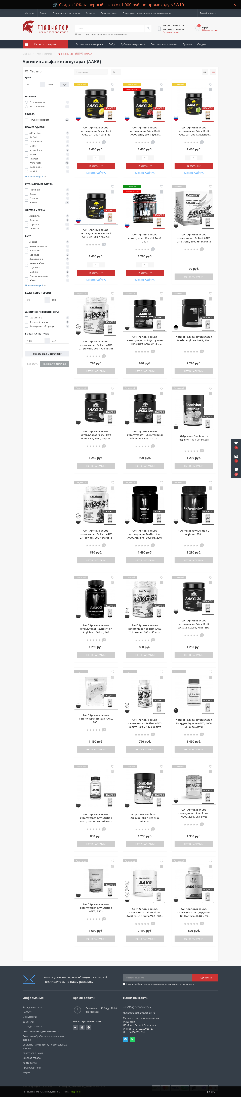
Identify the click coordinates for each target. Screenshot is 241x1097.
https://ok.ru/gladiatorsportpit (82, 1027)
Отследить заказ (109, 13)
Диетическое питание (164, 44)
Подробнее (76, 1091)
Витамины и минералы (89, 44)
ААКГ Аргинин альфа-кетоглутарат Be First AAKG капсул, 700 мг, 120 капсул (145, 723)
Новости (27, 1011)
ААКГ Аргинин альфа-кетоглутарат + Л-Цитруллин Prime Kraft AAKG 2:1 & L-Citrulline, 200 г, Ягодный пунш (145, 438)
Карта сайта (30, 1062)
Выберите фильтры (54, 363)
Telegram (125, 1039)
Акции (79, 52)
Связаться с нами (33, 1053)
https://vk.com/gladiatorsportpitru (75, 1027)
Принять (210, 1091)
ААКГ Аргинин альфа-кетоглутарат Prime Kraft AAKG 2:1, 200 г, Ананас (96, 131)
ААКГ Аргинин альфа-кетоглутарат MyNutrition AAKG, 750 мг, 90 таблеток (96, 818)
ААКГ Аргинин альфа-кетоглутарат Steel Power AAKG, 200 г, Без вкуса (194, 813)
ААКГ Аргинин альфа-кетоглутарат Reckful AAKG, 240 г (145, 238)
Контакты (90, 13)
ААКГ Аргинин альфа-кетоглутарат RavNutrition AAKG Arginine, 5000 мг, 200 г (145, 534)
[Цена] (32, 84)
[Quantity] (95, 157)
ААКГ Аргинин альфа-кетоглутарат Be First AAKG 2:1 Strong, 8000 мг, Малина (194, 238)
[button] (236, 471)
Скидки (201, 44)
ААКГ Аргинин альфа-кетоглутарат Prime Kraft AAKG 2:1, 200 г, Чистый (96, 233)
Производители (32, 1067)
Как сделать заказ (33, 1007)
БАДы (112, 44)
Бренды (187, 44)
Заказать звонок (171, 32)
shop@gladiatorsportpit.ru (139, 1012)
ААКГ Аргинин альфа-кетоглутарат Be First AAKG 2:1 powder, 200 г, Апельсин (96, 345)
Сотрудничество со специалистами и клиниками (147, 13)
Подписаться (205, 977)
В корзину (96, 166)
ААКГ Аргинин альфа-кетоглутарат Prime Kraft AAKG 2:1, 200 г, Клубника (194, 624)
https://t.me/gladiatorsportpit (89, 1027)
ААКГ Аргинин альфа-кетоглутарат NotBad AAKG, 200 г (96, 719)
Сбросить (32, 363)
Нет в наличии (194, 276)
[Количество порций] (35, 300)
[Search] (147, 28)
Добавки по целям (133, 44)
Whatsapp (132, 1039)
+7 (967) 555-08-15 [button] (137, 1007)
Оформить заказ (210, 30)
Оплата (43, 13)
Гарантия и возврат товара (66, 13)
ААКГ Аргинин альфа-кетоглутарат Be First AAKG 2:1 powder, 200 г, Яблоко (145, 629)
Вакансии (28, 1021)
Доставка (29, 13)
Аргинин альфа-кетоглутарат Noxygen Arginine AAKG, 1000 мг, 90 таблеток (194, 723)
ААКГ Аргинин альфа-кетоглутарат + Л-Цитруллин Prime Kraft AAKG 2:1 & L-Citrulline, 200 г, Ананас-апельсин (145, 343)
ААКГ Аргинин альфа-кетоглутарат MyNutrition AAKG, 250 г (96, 908)
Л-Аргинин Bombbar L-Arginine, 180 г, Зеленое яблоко (145, 818)
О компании (30, 1016)
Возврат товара (32, 1057)
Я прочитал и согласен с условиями (160, 983)
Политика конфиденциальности (153, 983)
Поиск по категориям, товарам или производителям (101, 34)
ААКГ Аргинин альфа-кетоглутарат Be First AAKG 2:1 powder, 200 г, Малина (96, 534)
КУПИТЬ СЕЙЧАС (96, 172)
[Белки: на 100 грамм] (35, 341)
